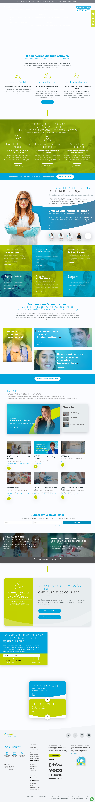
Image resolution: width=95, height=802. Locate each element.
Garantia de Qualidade (32, 12)
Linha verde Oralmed (21, 754)
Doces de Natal (13, 487)
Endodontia (20, 17)
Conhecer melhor (47, 165)
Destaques (50, 22)
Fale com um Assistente (50, 617)
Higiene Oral (16, 493)
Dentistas (12, 17)
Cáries (8, 494)
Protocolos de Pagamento (17, 12)
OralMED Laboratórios (36, 1)
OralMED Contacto (73, 1)
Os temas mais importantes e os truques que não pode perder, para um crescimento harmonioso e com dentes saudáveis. (20, 545)
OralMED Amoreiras (68, 456)
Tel (83, 10)
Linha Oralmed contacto (14, 747)
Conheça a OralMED (25, 9)
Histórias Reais (14, 22)
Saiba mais (17, 165)
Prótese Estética (14, 20)
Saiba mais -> (74, 753)
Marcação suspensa (14, 754)
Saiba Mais (47, 102)
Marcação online (66, 177)
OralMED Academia (49, 1)
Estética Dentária (29, 17)
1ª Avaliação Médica (46, 9)
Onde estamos (24, 22)
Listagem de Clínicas (11, 655)
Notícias (31, 25)
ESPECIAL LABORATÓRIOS (64, 538)
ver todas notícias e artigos (47, 559)
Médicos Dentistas (18, 462)
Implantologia (39, 17)
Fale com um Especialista (7, 754)
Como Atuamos (36, 9)
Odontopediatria (48, 17)
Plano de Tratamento (59, 9)
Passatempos (38, 462)
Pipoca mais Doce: (20, 420)
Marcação (83, 7)
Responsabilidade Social (41, 25)
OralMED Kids (66, 25)
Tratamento (57, 493)
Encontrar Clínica (54, 755)
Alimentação (30, 493)
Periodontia (65, 17)
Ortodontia (57, 17)
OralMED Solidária (61, 1)
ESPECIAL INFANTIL (13, 536)
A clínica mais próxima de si (13, 660)
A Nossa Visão (14, 9)
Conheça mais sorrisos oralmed (47, 378)
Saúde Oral (10, 462)
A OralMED (42, 6)
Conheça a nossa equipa (58, 227)
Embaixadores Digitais (56, 25)
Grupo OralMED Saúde (22, 1)
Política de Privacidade (60, 525)
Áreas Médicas (42, 14)
